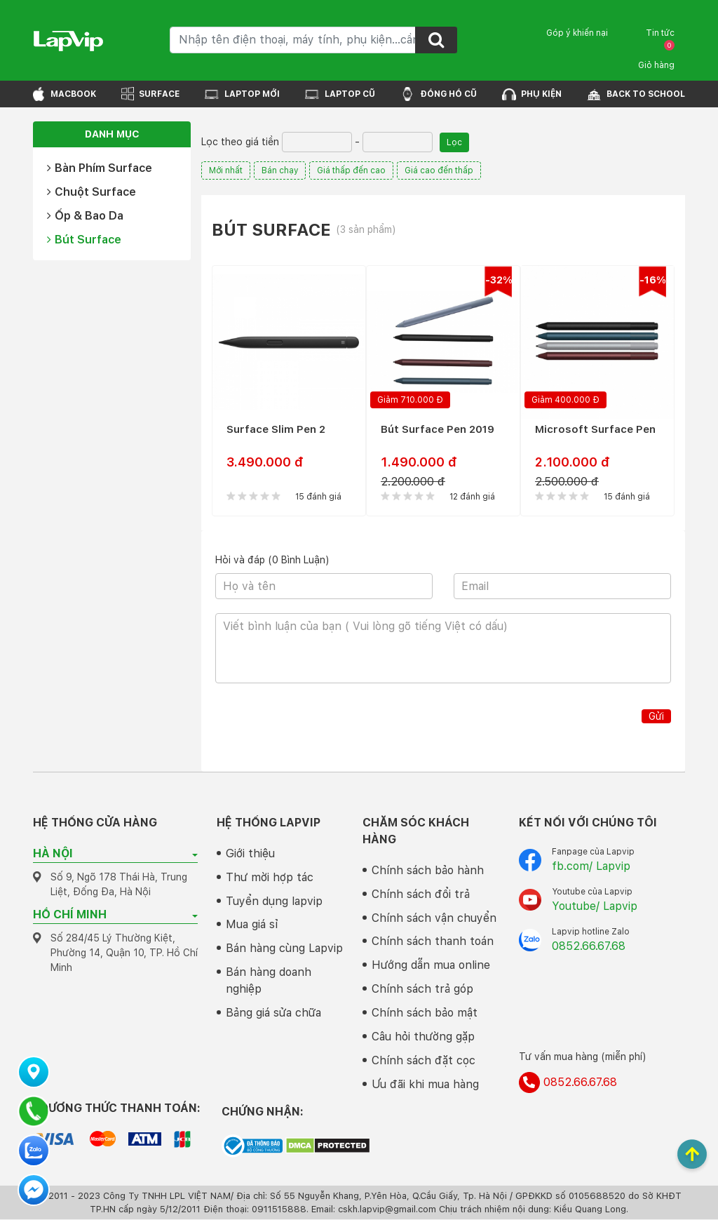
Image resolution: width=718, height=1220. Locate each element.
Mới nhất (226, 170)
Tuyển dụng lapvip (274, 901)
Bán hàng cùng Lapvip (284, 949)
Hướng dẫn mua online (431, 965)
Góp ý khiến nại (577, 33)
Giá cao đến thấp (439, 170)
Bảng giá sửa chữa (273, 1013)
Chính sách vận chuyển (434, 918)
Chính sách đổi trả (421, 894)
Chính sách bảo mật (424, 1013)
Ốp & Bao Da (85, 215)
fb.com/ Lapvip (591, 866)
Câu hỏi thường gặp (423, 1037)
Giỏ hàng (656, 55)
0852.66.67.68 (588, 946)
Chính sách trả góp (422, 989)
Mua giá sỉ (252, 925)
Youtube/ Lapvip (594, 906)
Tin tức (660, 33)
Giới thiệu (250, 853)
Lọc (454, 142)
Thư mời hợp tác (269, 877)
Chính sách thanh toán (433, 941)
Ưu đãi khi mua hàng (425, 1085)
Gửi (656, 716)
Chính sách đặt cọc (423, 1061)
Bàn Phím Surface (99, 168)
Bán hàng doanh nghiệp (268, 981)
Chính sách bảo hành (428, 870)
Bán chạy (280, 170)
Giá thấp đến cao (352, 170)
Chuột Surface (91, 192)
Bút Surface (84, 239)
